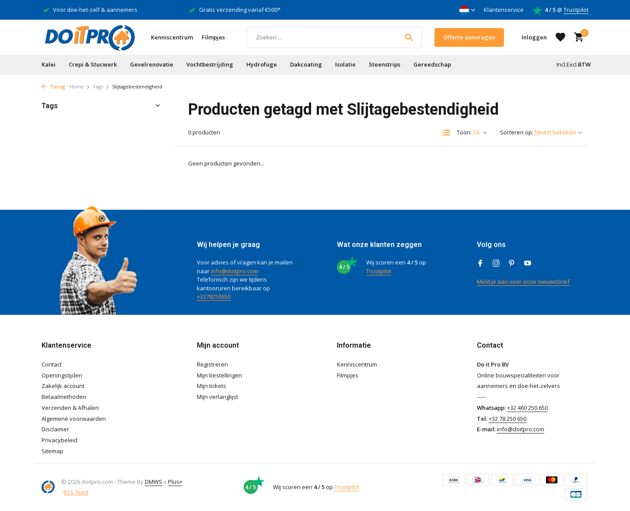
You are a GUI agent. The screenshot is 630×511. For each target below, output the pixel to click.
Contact (52, 364)
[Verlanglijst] (560, 37)
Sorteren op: (516, 132)
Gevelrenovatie (151, 64)
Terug (53, 86)
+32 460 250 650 (527, 408)
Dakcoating (306, 64)
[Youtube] (527, 263)
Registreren (212, 364)
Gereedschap (432, 64)
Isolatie (345, 64)
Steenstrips (384, 64)
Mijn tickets (211, 386)
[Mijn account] (534, 37)
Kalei (49, 64)
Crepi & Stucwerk (93, 64)
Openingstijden (62, 375)
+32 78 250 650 (507, 419)
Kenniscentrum (172, 37)
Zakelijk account (63, 386)
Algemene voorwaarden (74, 419)
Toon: (464, 132)
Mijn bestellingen (219, 375)
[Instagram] (496, 263)
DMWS (153, 482)
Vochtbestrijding (209, 64)
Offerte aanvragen (469, 37)
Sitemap (52, 451)
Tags (101, 86)
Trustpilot (576, 10)
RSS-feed (75, 492)
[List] (446, 133)
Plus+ (175, 482)
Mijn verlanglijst (217, 397)
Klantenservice (504, 10)
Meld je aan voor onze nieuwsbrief (523, 281)
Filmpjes (213, 37)
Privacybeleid (59, 440)
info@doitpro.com (234, 271)
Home (80, 86)
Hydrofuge (261, 64)
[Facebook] (480, 263)
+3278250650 (214, 296)
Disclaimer (55, 429)
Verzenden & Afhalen (70, 408)
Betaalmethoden (64, 397)
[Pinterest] (511, 263)
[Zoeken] (334, 37)
